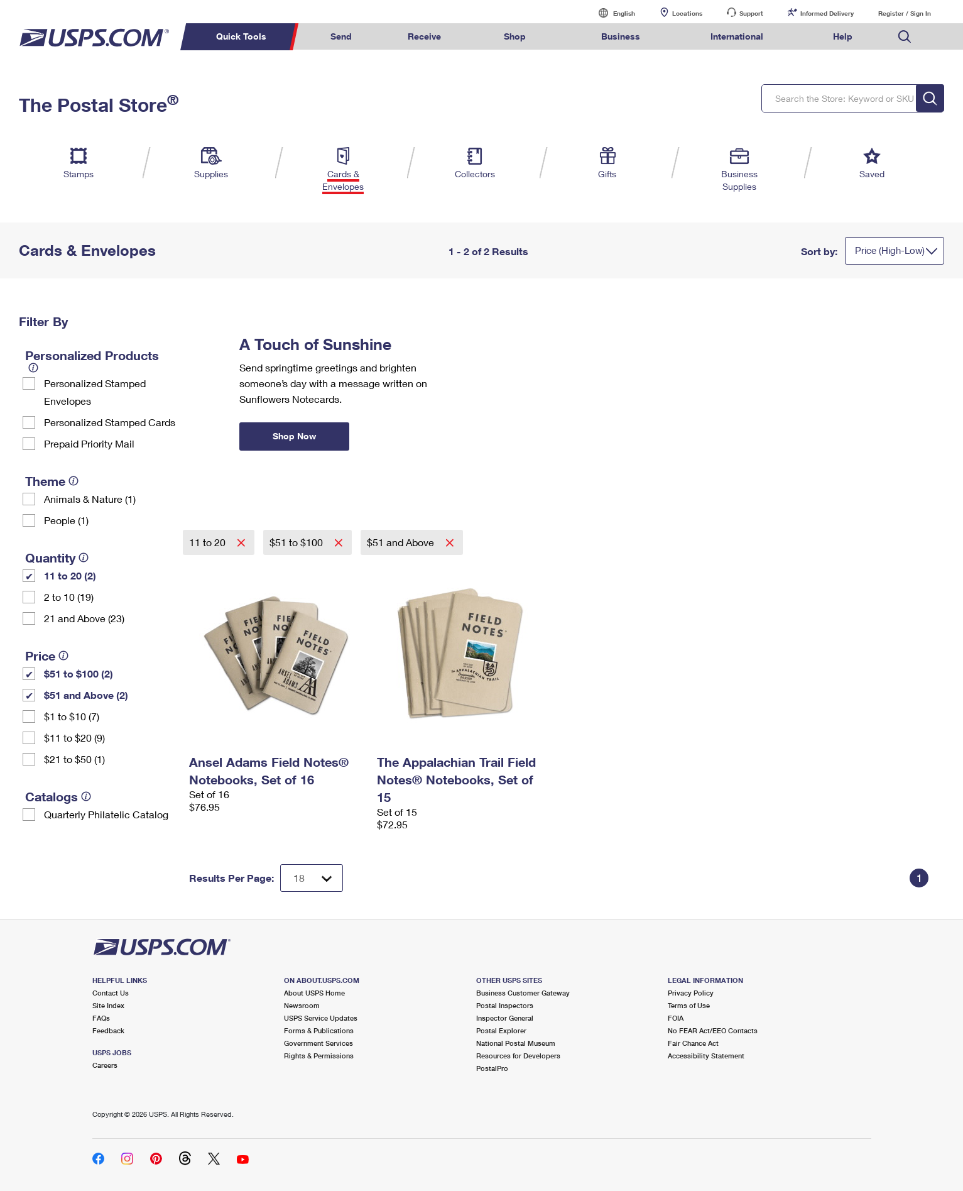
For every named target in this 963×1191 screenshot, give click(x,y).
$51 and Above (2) (86, 695)
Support (751, 13)
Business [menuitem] (620, 36)
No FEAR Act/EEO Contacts (713, 1030)
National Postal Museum (515, 1043)
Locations (687, 13)
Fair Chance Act (693, 1043)
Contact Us (110, 993)
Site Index (108, 1005)
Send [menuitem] (341, 36)
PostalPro (492, 1068)
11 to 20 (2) (70, 575)
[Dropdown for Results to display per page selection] (311, 878)
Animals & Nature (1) (90, 499)
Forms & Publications (319, 1030)
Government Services (318, 1043)
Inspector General (504, 1018)
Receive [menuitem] (424, 36)
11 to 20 (208, 542)
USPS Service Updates (320, 1018)
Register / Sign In (904, 13)
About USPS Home (314, 993)
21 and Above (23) (84, 618)
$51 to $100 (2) (78, 673)
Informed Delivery (827, 13)
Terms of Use (689, 1005)
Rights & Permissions (319, 1055)
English (611, 13)
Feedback (108, 1030)
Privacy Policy (691, 993)
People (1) (66, 520)
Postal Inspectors (504, 1005)
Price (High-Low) (890, 250)
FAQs (101, 1018)
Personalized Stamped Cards (109, 422)
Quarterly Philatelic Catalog (106, 814)
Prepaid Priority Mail (89, 443)
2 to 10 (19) (69, 597)
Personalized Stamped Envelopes (95, 392)
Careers (104, 1065)
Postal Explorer (501, 1030)
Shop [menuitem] (515, 36)
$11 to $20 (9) (74, 738)
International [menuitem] (736, 36)
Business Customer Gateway (523, 993)
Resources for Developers (518, 1055)
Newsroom (302, 1005)
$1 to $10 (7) (71, 716)
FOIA (675, 1018)
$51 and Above (402, 542)
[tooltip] (33, 368)
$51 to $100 (297, 542)
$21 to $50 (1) (74, 759)
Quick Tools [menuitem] (241, 36)
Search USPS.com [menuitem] (904, 36)
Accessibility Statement (706, 1055)
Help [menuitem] (842, 36)
